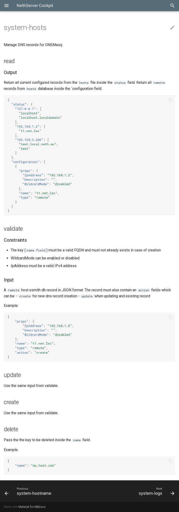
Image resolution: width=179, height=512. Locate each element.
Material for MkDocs (31, 507)
